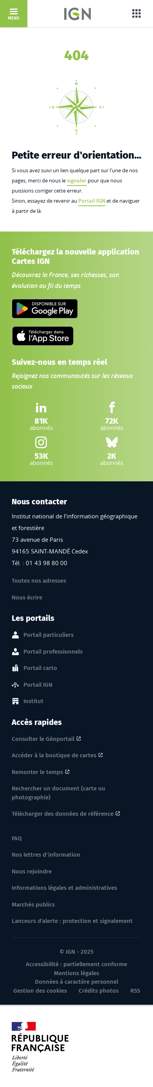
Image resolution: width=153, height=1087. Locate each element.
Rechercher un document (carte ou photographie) (58, 793)
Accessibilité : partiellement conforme (76, 964)
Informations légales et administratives (64, 887)
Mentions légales (76, 973)
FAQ (17, 838)
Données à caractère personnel (76, 981)
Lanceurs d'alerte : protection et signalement (72, 920)
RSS (135, 990)
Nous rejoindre (32, 871)
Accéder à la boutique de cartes (54, 755)
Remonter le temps (37, 772)
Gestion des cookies (40, 990)
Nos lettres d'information (46, 854)
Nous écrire (27, 597)
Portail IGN (91, 200)
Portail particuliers (48, 635)
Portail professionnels (53, 652)
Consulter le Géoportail (43, 738)
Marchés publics (33, 904)
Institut (33, 701)
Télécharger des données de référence (62, 813)
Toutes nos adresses (39, 580)
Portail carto (40, 668)
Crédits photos (99, 990)
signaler (76, 180)
